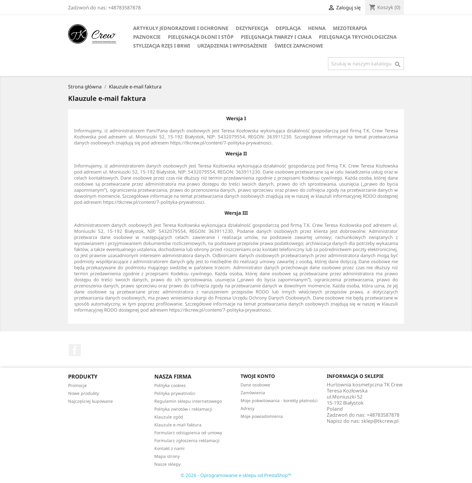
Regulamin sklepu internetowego (188, 401)
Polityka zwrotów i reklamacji (183, 409)
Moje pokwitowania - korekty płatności (279, 400)
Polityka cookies (170, 385)
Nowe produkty (83, 393)
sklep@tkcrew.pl (379, 421)
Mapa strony (167, 456)
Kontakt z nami (169, 448)
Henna (317, 28)
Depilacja (288, 28)
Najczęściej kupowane (90, 401)
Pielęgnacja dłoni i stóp (201, 37)
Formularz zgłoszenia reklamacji (187, 440)
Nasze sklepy (167, 464)
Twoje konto (258, 376)
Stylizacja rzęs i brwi (161, 45)
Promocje (77, 385)
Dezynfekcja (252, 28)
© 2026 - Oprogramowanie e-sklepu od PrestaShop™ (236, 475)
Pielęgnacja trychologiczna (358, 37)
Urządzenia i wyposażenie (232, 45)
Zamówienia (253, 392)
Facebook (75, 350)
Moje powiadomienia (262, 416)
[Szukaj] (366, 63)
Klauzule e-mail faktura (178, 425)
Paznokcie (147, 37)
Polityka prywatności (174, 393)
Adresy (247, 408)
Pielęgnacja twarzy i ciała (276, 37)
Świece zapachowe (298, 45)
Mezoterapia (350, 28)
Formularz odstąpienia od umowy (188, 432)
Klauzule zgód (168, 417)
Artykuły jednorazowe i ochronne (180, 28)
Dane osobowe (255, 385)
